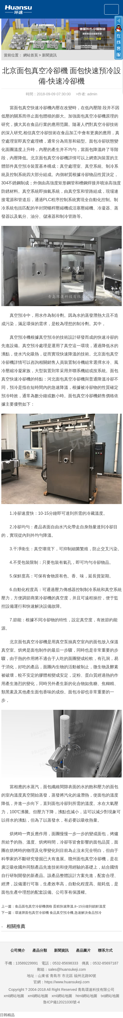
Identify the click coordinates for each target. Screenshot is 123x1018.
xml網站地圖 (14, 996)
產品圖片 (83, 950)
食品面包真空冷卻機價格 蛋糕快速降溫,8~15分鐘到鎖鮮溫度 (60, 906)
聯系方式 (105, 950)
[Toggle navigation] (111, 9)
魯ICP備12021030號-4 (61, 1002)
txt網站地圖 (110, 996)
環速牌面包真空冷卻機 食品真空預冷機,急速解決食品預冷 (58, 913)
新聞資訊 (49, 55)
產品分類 (39, 950)
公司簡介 (17, 950)
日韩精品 (7, 1015)
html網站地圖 (86, 996)
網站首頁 (30, 55)
